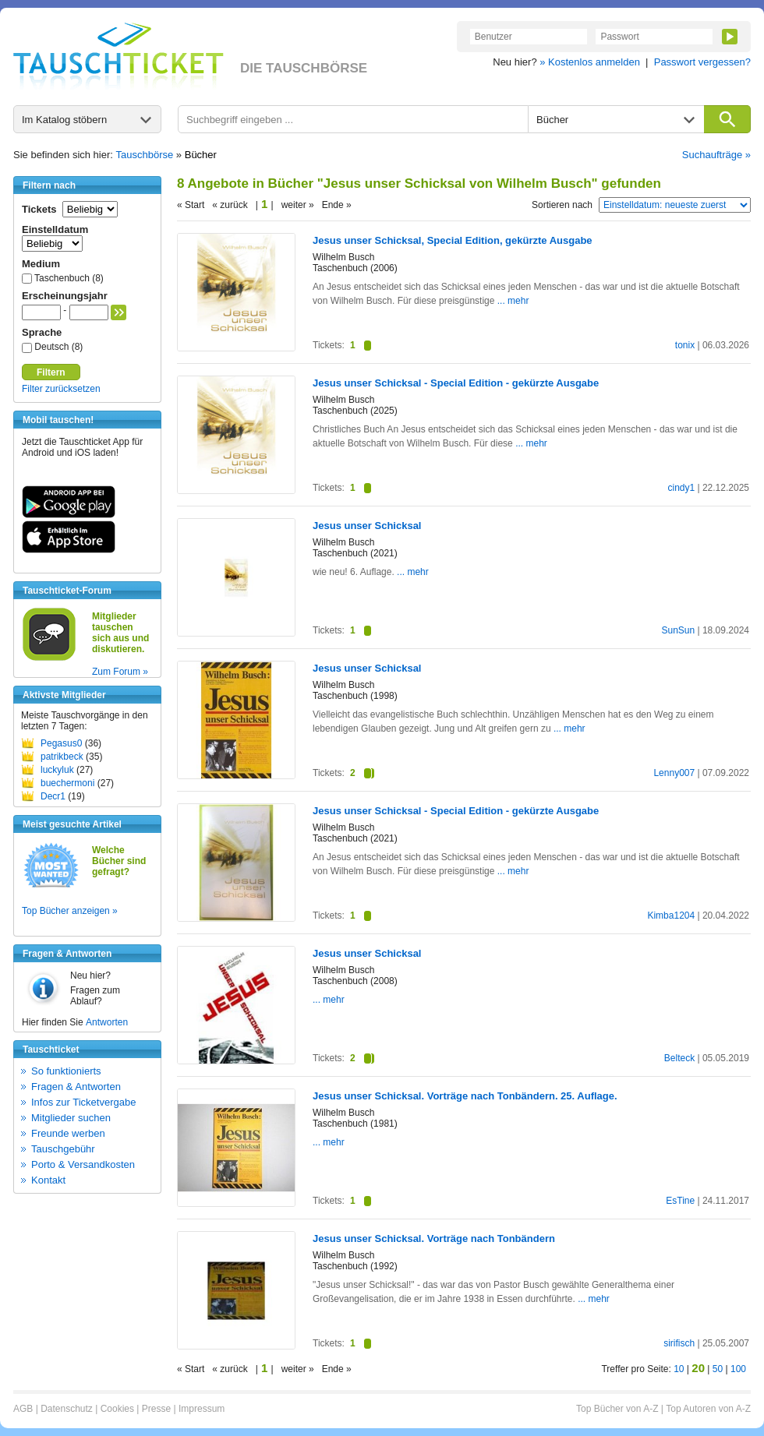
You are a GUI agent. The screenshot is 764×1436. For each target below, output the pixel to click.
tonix (685, 345)
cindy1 (681, 487)
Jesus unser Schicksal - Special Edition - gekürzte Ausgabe (456, 383)
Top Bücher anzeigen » (70, 910)
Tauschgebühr (63, 1149)
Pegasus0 (61, 743)
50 (718, 1369)
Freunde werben (68, 1133)
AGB (23, 1408)
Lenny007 (674, 772)
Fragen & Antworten (76, 1086)
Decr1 (53, 796)
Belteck (679, 1058)
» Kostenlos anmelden (589, 62)
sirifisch (679, 1343)
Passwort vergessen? (702, 62)
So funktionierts (66, 1071)
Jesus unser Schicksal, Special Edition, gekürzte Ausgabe (452, 240)
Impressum (202, 1408)
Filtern (51, 372)
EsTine (680, 1200)
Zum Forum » (120, 671)
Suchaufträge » (716, 155)
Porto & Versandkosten (83, 1164)
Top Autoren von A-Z (708, 1408)
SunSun (678, 630)
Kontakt (48, 1180)
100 (738, 1369)
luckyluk (57, 769)
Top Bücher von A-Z (617, 1408)
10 (679, 1369)
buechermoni (67, 783)
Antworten (107, 1022)
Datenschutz (67, 1408)
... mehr (513, 300)
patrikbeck (62, 756)
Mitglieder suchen (71, 1118)
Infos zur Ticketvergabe (83, 1102)
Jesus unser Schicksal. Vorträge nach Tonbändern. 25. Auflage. (465, 1096)
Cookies (117, 1408)
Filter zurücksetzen (61, 388)
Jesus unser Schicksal (367, 525)
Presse (156, 1408)
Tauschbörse (145, 155)
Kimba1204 (671, 915)
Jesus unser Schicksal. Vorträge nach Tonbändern (434, 1238)
